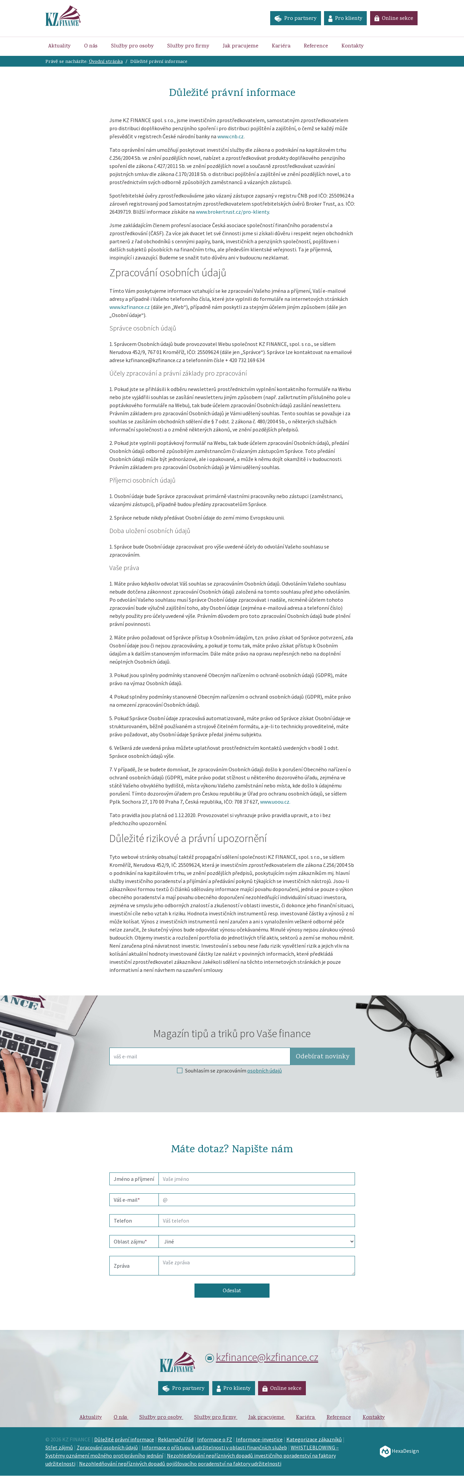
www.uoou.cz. (275, 801)
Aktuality (59, 46)
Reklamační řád (175, 1439)
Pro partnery (294, 19)
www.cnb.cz (230, 136)
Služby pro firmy (188, 46)
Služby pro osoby (132, 46)
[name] (256, 1178)
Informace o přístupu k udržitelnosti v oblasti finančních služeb (214, 1447)
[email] (256, 1199)
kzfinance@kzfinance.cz (267, 1357)
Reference (316, 46)
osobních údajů (264, 1070)
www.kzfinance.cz (129, 307)
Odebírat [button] (322, 1057)
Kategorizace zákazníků (314, 1439)
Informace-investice (259, 1439)
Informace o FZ (214, 1439)
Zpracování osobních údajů (107, 1447)
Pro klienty (345, 19)
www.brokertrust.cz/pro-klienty (232, 211)
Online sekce (393, 19)
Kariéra (281, 46)
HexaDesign (399, 1451)
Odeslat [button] (232, 1291)
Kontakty (353, 46)
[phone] (256, 1220)
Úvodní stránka (106, 62)
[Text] (256, 1265)
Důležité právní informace (124, 1439)
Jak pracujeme (240, 46)
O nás (91, 46)
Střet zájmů (59, 1447)
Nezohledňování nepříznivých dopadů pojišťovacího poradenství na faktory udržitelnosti (180, 1464)
